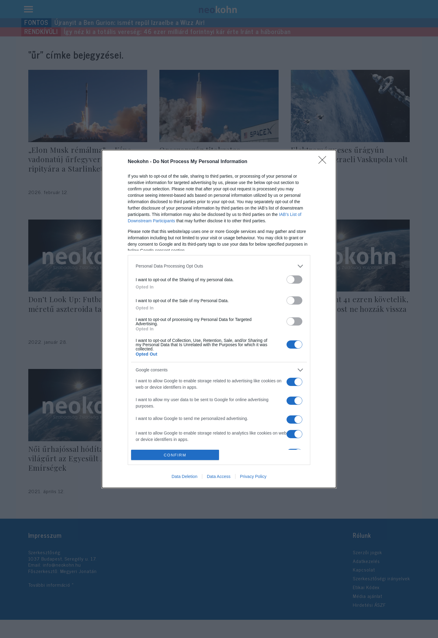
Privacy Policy (253, 476)
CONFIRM (175, 455)
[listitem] (219, 266)
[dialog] (219, 319)
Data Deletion (184, 476)
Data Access (219, 476)
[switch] (294, 279)
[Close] (324, 162)
